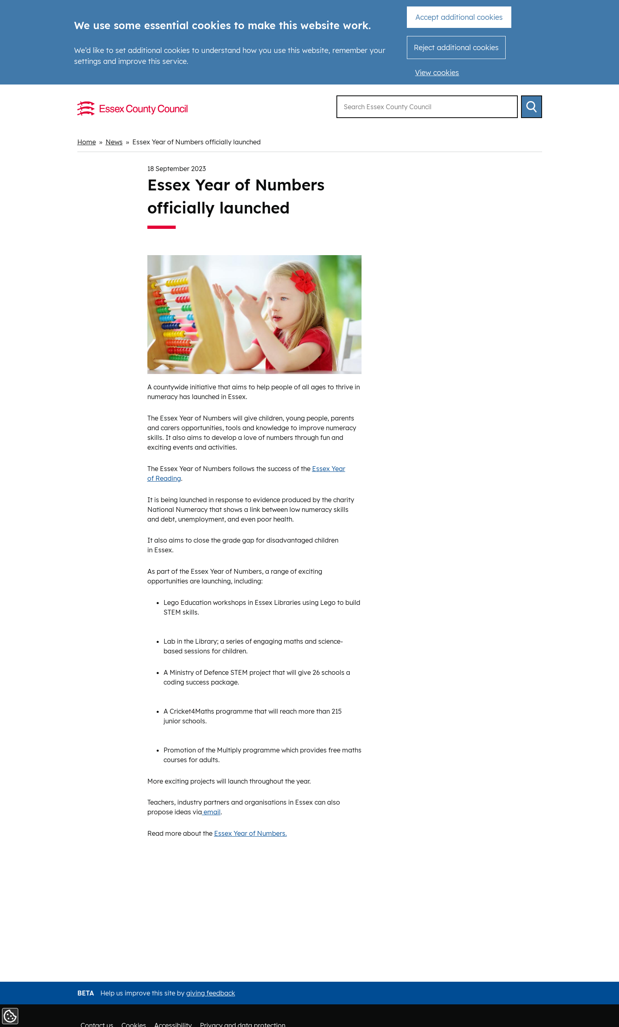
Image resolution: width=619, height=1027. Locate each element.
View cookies (437, 72)
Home (86, 142)
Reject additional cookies (456, 47)
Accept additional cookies (459, 17)
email (211, 812)
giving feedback (210, 993)
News (114, 142)
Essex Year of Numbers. (250, 833)
